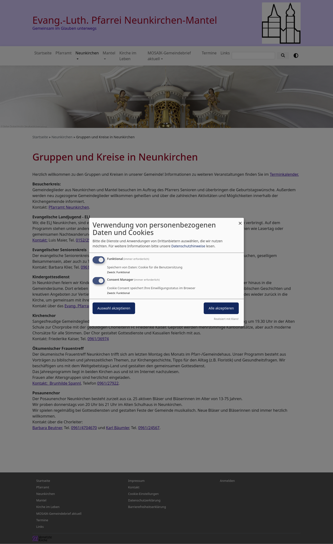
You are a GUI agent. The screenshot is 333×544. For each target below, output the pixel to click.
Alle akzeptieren (221, 308)
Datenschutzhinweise (188, 246)
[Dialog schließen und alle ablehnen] (240, 221)
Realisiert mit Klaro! (226, 319)
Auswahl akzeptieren (113, 308)
